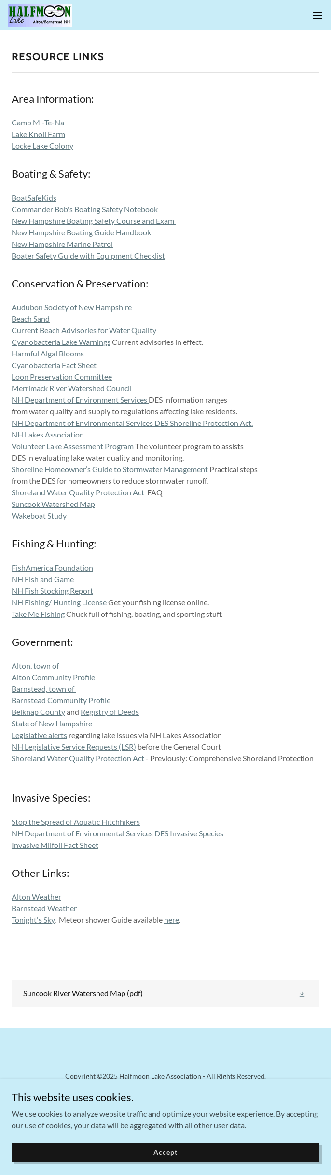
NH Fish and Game (43, 579)
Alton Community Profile (53, 677)
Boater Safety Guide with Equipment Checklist (88, 255)
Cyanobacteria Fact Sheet (54, 364)
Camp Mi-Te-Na (38, 122)
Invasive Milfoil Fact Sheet (55, 844)
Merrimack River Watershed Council (72, 388)
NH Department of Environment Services (80, 399)
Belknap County (38, 711)
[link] (40, 15)
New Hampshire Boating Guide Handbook (81, 232)
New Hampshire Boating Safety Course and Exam (94, 220)
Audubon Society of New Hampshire (72, 307)
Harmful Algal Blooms (48, 353)
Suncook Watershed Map (53, 503)
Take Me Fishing (38, 613)
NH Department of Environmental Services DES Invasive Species (117, 833)
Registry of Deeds (110, 711)
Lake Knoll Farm (38, 133)
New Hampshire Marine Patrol (62, 243)
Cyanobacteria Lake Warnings (61, 341)
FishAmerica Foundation (52, 567)
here (171, 919)
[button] (317, 15)
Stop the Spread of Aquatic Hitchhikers (76, 821)
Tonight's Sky (33, 919)
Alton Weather (36, 896)
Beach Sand (31, 318)
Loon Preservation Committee (62, 376)
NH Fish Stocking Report (52, 590)
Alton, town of (35, 665)
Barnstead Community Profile (61, 700)
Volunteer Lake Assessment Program (73, 446)
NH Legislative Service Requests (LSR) (74, 746)
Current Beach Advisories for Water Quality (84, 330)
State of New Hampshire (52, 723)
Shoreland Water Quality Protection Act (79, 492)
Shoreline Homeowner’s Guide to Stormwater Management (110, 469)
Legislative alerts (39, 734)
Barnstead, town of (44, 688)
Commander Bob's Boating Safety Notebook (85, 209)
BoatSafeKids (34, 197)
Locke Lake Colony (42, 145)
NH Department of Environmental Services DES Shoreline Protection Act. (132, 422)
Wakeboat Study (39, 515)
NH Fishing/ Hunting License (59, 602)
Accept (165, 1152)
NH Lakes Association (48, 434)
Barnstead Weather (44, 908)
